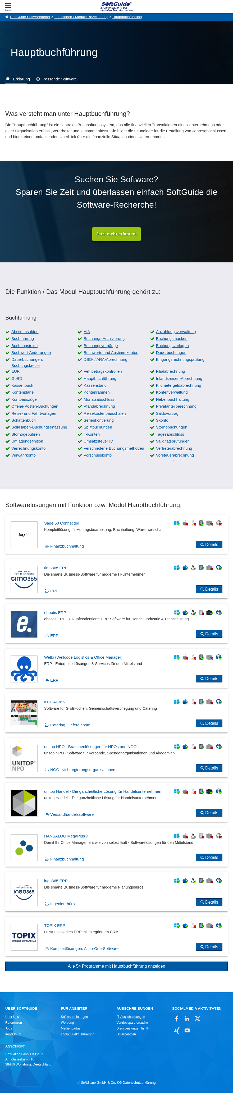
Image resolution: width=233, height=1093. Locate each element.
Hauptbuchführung (127, 17)
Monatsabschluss (99, 399)
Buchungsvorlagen (172, 345)
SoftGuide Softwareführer (30, 17)
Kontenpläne (22, 392)
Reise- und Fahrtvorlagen (33, 413)
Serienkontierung (98, 420)
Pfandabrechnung (99, 406)
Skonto (162, 420)
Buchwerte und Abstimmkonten (111, 352)
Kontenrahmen (96, 392)
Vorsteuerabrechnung (175, 455)
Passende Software (59, 79)
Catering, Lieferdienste (70, 725)
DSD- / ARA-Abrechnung (105, 359)
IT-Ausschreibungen (130, 1017)
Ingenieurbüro (62, 903)
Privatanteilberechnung (176, 406)
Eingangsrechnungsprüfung (180, 359)
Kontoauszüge (24, 399)
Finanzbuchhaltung (67, 546)
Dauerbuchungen (171, 352)
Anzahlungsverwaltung (176, 331)
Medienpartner (71, 1028)
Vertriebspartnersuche (132, 1022)
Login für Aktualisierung (77, 1034)
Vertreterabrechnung (174, 448)
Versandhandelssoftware (72, 814)
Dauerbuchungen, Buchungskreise (27, 362)
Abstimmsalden (25, 331)
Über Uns (12, 1017)
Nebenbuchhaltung (172, 399)
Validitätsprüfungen (173, 441)
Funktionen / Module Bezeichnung (81, 17)
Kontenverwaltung (172, 392)
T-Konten (92, 434)
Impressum (13, 1034)
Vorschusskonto (98, 455)
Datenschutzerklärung (139, 1083)
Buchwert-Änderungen (31, 352)
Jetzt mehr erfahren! (116, 234)
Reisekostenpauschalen (105, 413)
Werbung (67, 1022)
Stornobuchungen (171, 427)
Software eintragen (74, 1017)
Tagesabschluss (170, 434)
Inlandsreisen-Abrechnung (179, 378)
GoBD (16, 378)
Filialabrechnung (170, 371)
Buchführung (22, 338)
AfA (87, 331)
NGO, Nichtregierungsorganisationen (82, 769)
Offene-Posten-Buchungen (34, 406)
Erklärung (21, 79)
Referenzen (13, 1022)
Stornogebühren (25, 434)
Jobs (8, 1028)
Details (211, 544)
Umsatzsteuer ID (98, 441)
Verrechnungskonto (28, 448)
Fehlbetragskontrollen (103, 371)
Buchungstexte (24, 345)
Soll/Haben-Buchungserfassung (39, 427)
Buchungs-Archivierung (104, 338)
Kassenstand (95, 385)
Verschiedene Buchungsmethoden (114, 448)
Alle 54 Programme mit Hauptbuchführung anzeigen (116, 966)
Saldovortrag (167, 413)
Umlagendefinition (27, 441)
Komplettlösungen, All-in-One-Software (84, 948)
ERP (54, 591)
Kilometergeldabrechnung (178, 385)
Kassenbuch (22, 385)
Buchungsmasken (172, 338)
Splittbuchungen (98, 427)
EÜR (15, 371)
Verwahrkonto (23, 455)
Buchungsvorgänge (101, 345)
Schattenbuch (23, 420)
